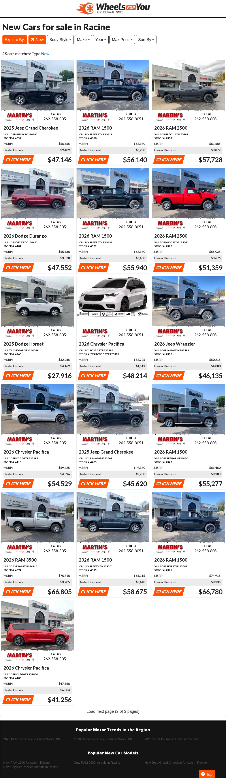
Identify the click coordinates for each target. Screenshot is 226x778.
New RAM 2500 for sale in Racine (97, 762)
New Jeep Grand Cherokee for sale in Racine (176, 762)
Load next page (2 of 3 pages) (113, 711)
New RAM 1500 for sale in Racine (26, 762)
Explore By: (15, 39)
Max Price (122, 39)
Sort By (146, 39)
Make (83, 39)
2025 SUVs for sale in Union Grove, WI (171, 739)
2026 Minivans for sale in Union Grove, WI (103, 739)
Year (100, 39)
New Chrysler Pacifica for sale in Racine (30, 767)
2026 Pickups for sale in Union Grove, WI (31, 739)
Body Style (60, 39)
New (37, 39)
